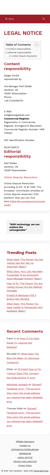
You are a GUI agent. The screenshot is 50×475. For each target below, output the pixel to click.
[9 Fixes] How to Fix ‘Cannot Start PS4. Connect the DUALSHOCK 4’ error (24, 373)
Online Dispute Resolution (24, 56)
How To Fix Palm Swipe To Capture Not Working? (23, 343)
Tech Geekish (25, 7)
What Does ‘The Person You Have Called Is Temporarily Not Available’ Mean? (25, 307)
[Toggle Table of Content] (35, 45)
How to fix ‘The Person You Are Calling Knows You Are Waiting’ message (25, 287)
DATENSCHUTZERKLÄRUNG (25, 449)
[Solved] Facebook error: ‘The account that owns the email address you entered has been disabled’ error (25, 393)
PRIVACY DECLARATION (25, 461)
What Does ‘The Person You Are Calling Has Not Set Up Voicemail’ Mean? (25, 263)
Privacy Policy (25, 465)
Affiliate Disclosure (25, 441)
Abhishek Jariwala (17, 384)
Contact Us (25, 445)
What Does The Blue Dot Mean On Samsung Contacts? (23, 358)
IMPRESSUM (25, 453)
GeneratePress (41, 471)
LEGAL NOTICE (25, 457)
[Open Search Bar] (43, 19)
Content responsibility (19, 49)
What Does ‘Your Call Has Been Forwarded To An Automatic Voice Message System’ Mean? (25, 275)
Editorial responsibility (19, 52)
